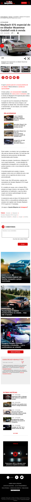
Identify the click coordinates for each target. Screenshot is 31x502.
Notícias (10, 16)
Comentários (10, 227)
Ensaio (4, 275)
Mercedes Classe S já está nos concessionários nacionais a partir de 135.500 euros (20, 133)
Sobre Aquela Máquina (15, 483)
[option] (15, 45)
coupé (20, 216)
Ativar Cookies (15, 490)
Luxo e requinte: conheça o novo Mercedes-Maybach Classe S (19, 118)
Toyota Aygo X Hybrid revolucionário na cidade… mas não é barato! (14, 313)
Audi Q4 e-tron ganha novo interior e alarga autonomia (19, 404)
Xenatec (8, 213)
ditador (15, 216)
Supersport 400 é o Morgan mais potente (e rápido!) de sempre (19, 398)
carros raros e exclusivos (19, 94)
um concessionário (15, 92)
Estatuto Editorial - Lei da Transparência (15, 485)
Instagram (24, 207)
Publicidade (25, 488)
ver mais (15, 433)
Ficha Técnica (5, 488)
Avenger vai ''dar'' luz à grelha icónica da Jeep (18, 427)
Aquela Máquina (4, 16)
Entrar (24, 2)
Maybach (14, 213)
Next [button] (29, 46)
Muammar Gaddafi (6, 216)
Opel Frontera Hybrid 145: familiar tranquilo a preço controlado (12, 279)
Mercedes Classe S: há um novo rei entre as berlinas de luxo (20, 126)
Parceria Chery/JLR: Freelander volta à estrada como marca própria (19, 413)
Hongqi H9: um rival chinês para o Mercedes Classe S (19, 142)
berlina (26, 216)
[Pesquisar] (29, 3)
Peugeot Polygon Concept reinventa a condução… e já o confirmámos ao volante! (13, 345)
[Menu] (2, 3)
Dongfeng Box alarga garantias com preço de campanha (18, 421)
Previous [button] (2, 46)
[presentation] (16, 379)
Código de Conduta (15, 488)
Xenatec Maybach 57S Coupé (9, 214)
